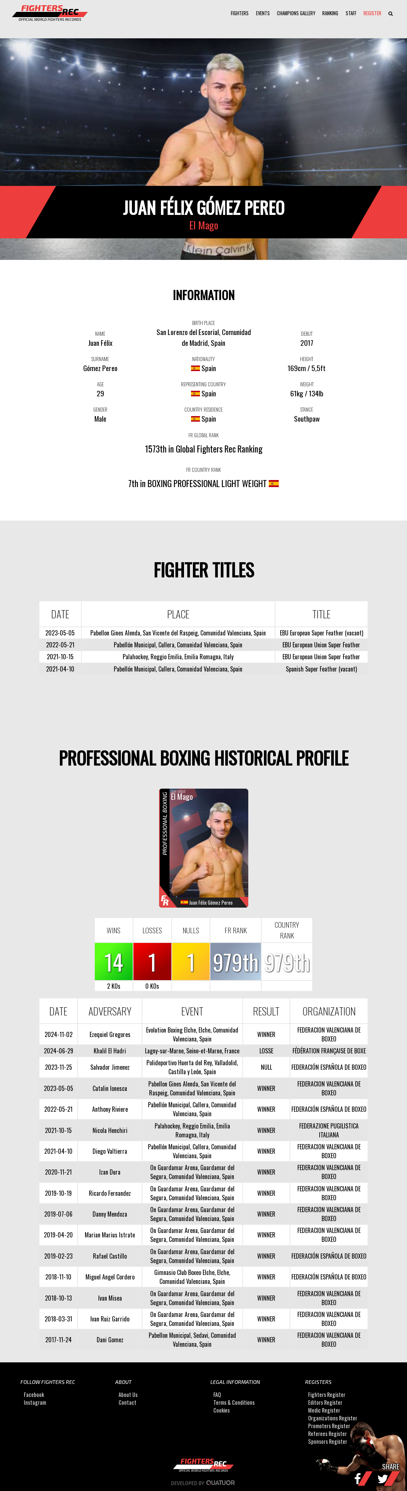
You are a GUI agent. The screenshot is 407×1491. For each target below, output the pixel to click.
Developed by (203, 1483)
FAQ (217, 1394)
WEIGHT (307, 384)
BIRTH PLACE (203, 322)
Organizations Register (332, 1417)
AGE (100, 384)
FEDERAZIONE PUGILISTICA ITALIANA (329, 1130)
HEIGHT (306, 359)
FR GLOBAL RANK (203, 435)
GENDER (100, 409)
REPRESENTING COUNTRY (203, 384)
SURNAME (100, 359)
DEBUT (307, 333)
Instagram (35, 1402)
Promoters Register (329, 1425)
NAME (100, 333)
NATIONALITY (203, 359)
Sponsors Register (327, 1441)
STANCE (306, 409)
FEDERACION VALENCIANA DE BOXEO (329, 1034)
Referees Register (327, 1433)
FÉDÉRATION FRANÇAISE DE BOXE (329, 1050)
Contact (127, 1402)
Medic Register (324, 1410)
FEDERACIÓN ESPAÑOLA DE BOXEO (328, 1067)
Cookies (221, 1410)
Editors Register (325, 1402)
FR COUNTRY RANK (203, 469)
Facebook (34, 1394)
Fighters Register (326, 1394)
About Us (128, 1394)
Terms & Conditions (234, 1402)
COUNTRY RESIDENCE (203, 409)
